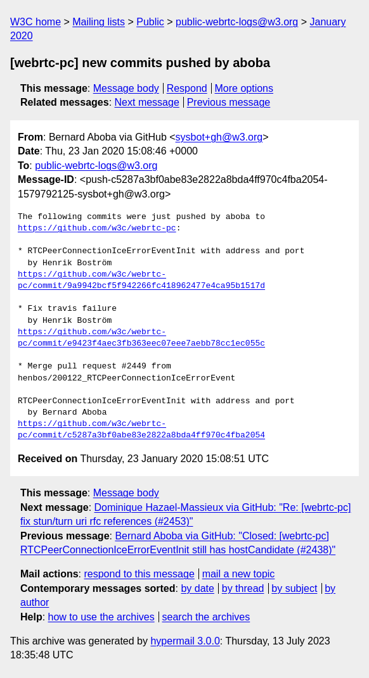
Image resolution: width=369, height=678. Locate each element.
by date (197, 588)
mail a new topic (238, 573)
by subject (294, 588)
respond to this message (139, 573)
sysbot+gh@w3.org (219, 137)
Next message (147, 102)
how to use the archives (101, 617)
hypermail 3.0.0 (184, 641)
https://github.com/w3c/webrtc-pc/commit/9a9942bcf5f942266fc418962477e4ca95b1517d (141, 280)
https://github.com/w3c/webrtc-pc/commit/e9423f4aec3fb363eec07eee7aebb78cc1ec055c (141, 338)
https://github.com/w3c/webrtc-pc (97, 228)
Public (150, 21)
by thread (243, 588)
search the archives (206, 617)
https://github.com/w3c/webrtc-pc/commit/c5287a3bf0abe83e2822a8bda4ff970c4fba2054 (141, 429)
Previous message (229, 102)
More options (244, 88)
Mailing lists (98, 21)
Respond (187, 88)
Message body (126, 88)
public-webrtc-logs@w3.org (237, 21)
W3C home (35, 21)
